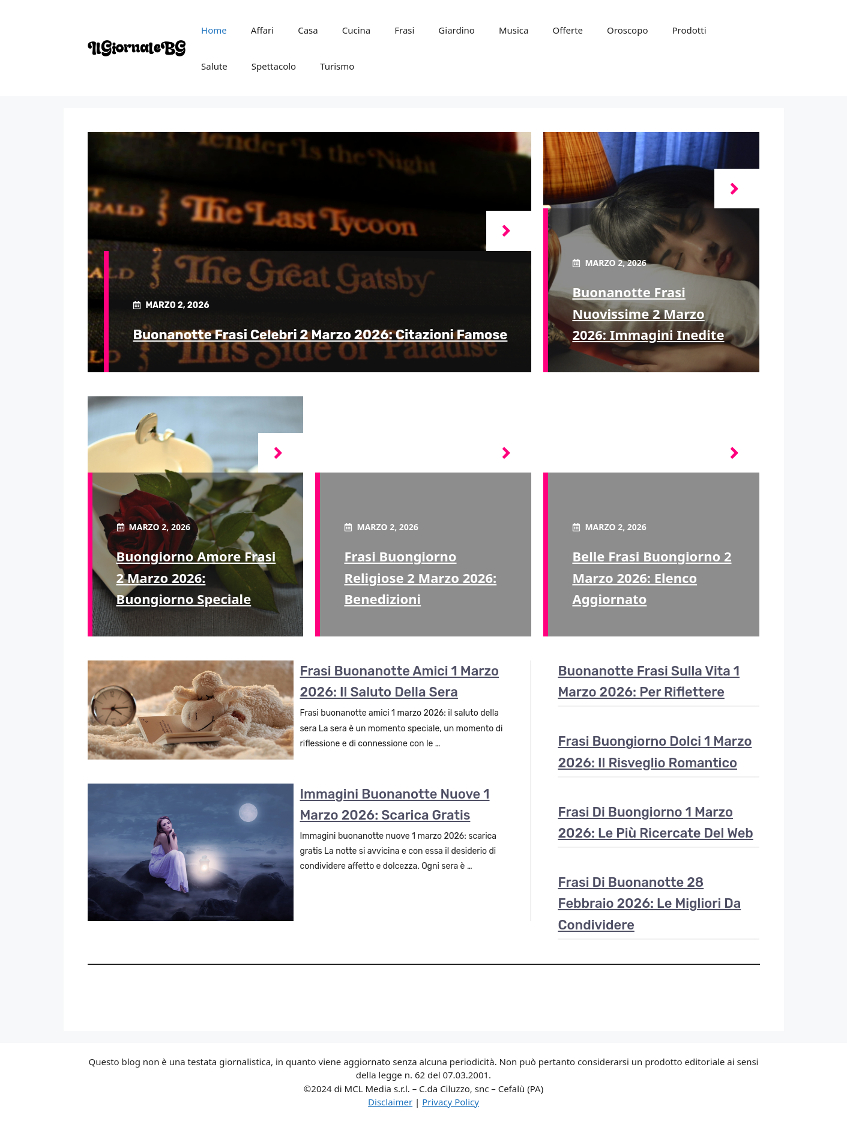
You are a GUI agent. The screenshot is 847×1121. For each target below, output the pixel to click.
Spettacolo (274, 66)
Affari (262, 30)
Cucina (356, 30)
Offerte (567, 30)
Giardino (456, 30)
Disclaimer (390, 1102)
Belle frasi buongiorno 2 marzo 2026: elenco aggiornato (651, 577)
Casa (308, 30)
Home (214, 30)
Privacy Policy (450, 1102)
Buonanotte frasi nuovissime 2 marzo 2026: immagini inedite (648, 313)
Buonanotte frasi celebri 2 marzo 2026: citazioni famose (320, 335)
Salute (214, 66)
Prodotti (689, 30)
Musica (514, 30)
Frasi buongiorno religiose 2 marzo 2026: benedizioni (420, 577)
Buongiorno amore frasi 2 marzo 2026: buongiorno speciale (196, 577)
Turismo (337, 66)
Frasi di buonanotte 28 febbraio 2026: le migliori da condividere (649, 903)
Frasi (404, 30)
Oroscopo (627, 30)
